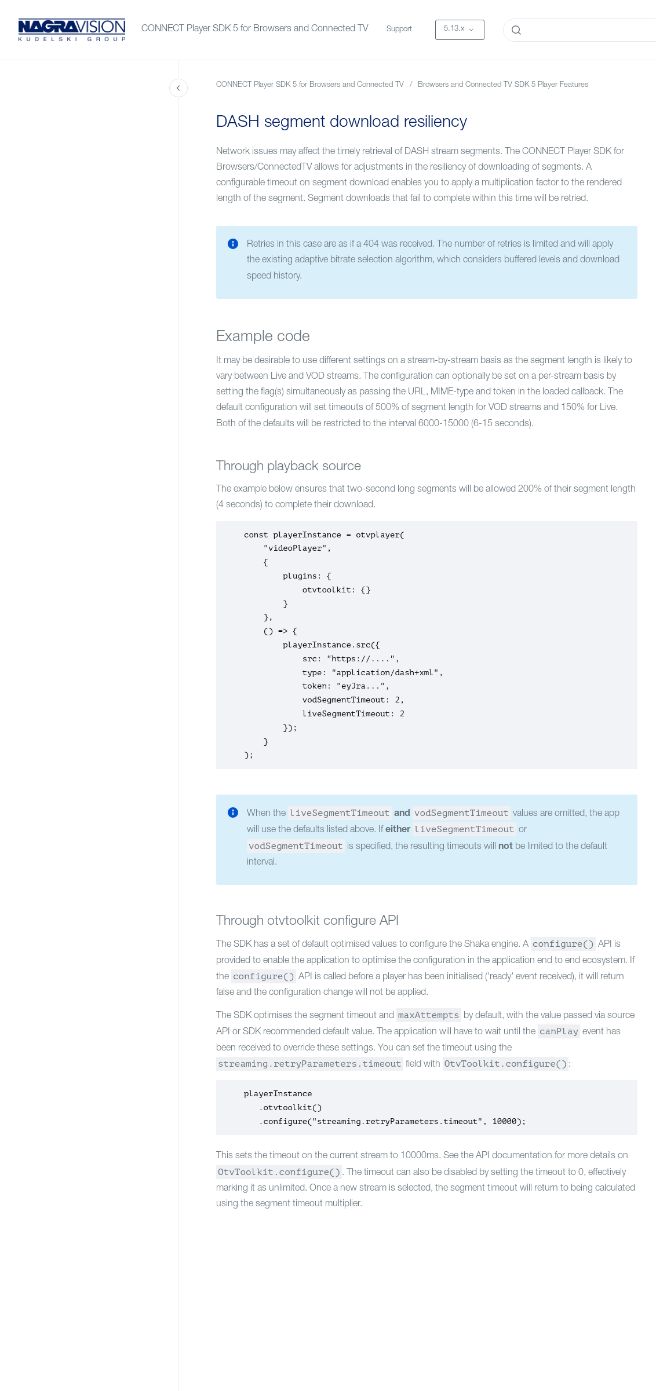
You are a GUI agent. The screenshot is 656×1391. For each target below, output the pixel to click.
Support (399, 30)
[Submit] (516, 30)
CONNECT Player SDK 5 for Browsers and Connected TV (254, 29)
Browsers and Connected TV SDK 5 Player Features (503, 85)
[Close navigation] (178, 88)
